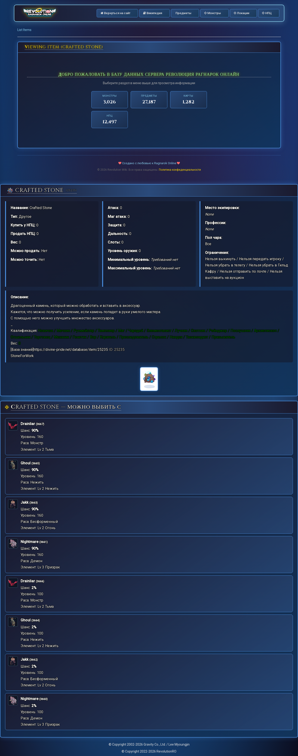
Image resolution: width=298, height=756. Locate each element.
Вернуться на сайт (115, 13)
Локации (241, 13)
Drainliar (28, 424)
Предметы (183, 13)
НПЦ (267, 13)
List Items (24, 30)
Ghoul (26, 463)
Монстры (212, 13)
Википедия (152, 13)
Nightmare (29, 542)
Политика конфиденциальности (180, 169)
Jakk (24, 502)
